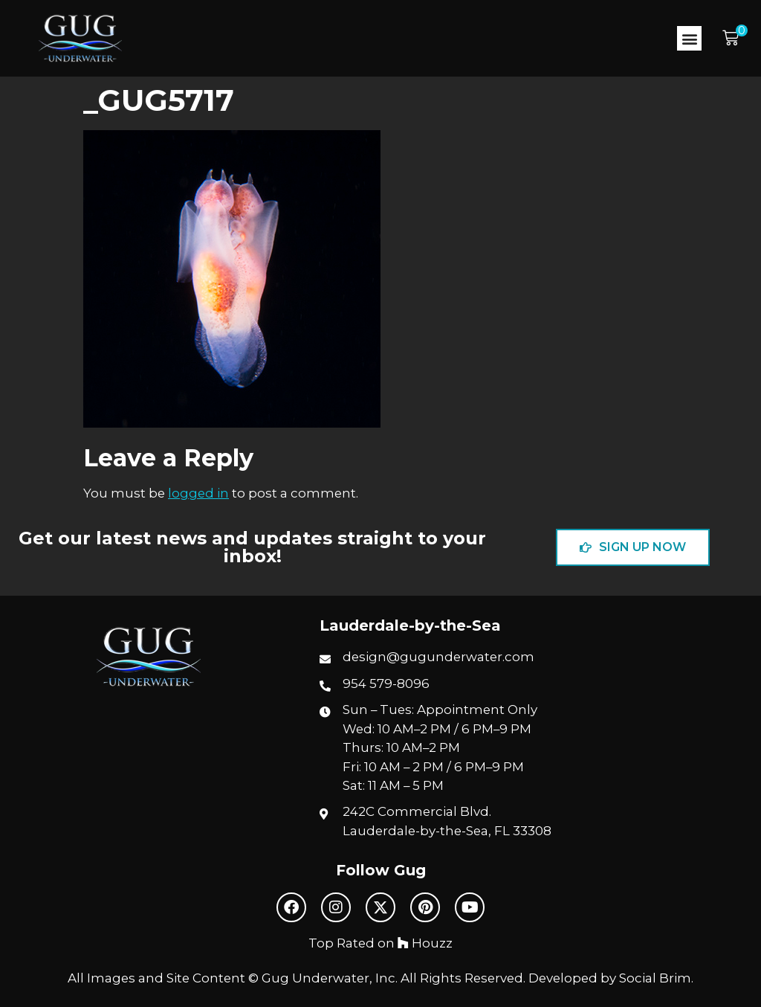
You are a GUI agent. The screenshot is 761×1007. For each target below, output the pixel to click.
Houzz (425, 943)
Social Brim (655, 978)
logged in (198, 493)
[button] (689, 38)
